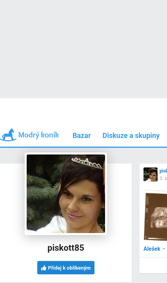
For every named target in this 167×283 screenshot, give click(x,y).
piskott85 (33, 120)
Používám (124, 98)
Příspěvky (42, 98)
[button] (56, 127)
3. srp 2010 (34, 128)
